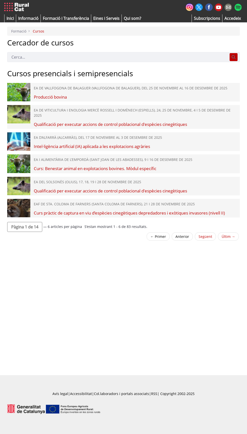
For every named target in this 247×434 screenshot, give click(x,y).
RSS (154, 393)
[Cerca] (117, 57)
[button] (10, 18)
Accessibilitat (81, 393)
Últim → (228, 236)
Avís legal (60, 393)
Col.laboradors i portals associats (121, 393)
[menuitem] (66, 18)
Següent (205, 236)
